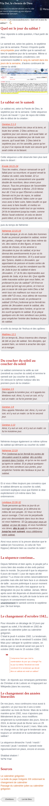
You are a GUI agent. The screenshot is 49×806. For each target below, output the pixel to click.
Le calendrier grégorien (12, 776)
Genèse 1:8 (8, 407)
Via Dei (3, 19)
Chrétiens (9, 799)
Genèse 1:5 (8, 389)
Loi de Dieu (27, 799)
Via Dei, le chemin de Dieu (16, 3)
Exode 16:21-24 (10, 166)
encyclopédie (7, 50)
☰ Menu (44, 9)
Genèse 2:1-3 (9, 124)
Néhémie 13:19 (10, 450)
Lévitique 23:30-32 (11, 502)
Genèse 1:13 (8, 425)
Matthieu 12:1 (9, 334)
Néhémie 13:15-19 (11, 231)
